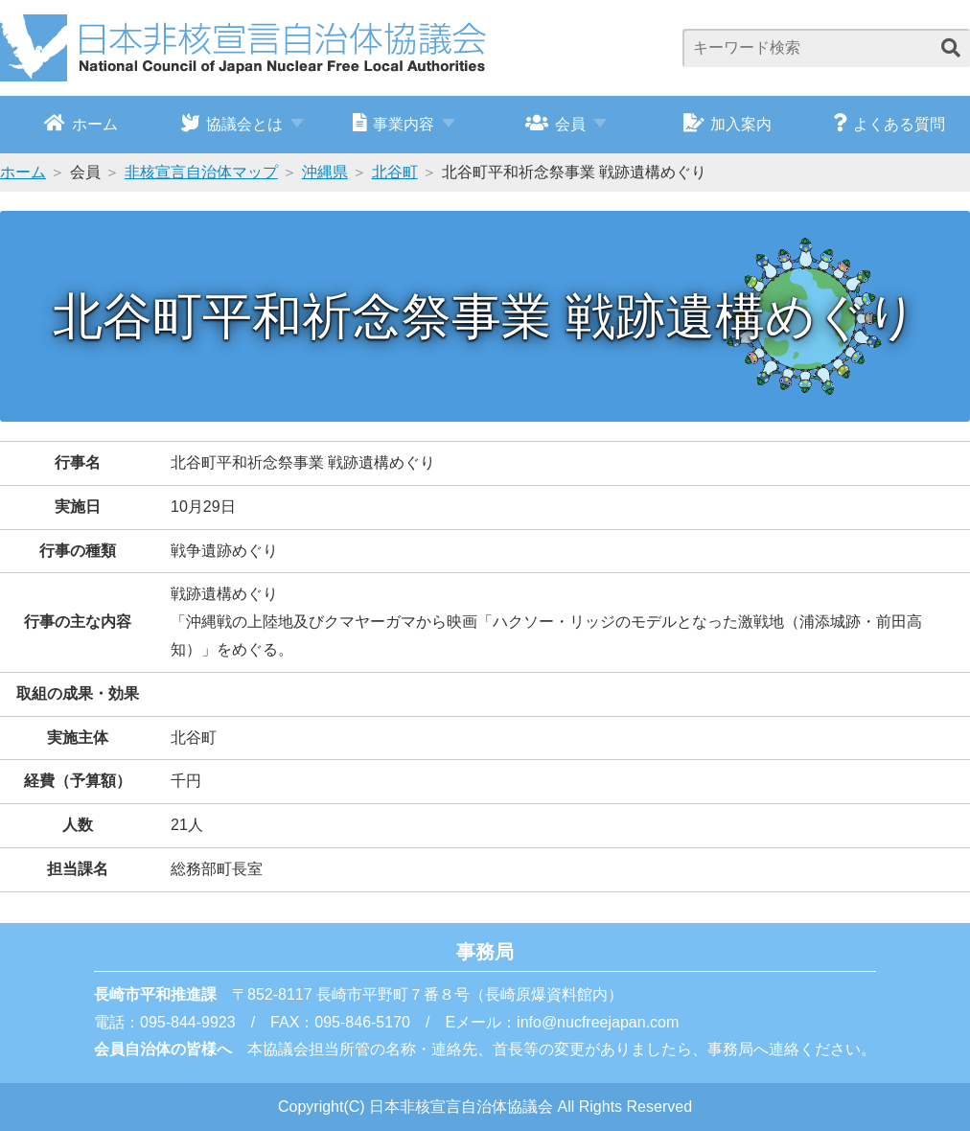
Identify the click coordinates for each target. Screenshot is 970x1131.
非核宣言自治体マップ (201, 172)
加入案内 (728, 122)
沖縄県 (325, 172)
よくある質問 (889, 122)
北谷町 (395, 172)
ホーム (81, 122)
